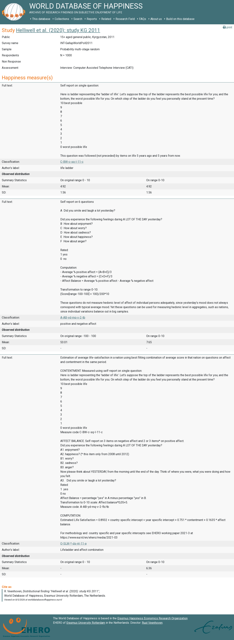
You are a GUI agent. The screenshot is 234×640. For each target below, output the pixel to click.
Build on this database (180, 19)
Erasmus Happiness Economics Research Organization (152, 618)
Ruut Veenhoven (152, 622)
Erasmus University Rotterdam (85, 622)
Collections (62, 19)
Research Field (125, 19)
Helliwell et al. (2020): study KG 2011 (58, 30)
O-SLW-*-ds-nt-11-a (73, 543)
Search (77, 19)
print (227, 27)
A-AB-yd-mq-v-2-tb (72, 317)
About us (156, 19)
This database (41, 19)
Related (106, 19)
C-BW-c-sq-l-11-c (71, 161)
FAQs (142, 19)
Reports (92, 19)
